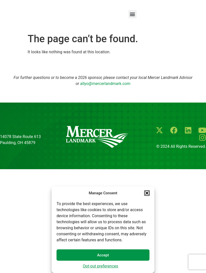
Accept (103, 255)
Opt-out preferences (100, 266)
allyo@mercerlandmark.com (105, 83)
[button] (146, 193)
